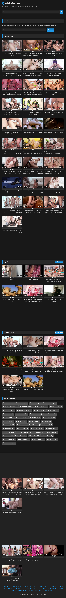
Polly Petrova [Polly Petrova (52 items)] (9, 432)
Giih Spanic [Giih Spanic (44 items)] (9, 417)
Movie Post (42, 586)
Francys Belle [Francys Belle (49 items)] (37, 414)
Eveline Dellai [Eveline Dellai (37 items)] (22, 414)
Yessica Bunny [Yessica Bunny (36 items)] (10, 443)
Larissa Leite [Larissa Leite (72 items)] (9, 425)
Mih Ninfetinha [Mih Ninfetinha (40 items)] (36, 425)
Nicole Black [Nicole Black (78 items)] (52, 428)
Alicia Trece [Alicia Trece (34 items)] (9, 403)
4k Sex (10, 588)
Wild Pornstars (16, 586)
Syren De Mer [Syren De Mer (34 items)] (10, 439)
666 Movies (11, 3)
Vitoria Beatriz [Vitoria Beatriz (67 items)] (39, 439)
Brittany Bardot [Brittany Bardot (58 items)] (27, 406)
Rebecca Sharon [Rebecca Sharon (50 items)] (25, 432)
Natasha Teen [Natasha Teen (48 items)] (38, 428)
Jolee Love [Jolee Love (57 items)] (9, 421)
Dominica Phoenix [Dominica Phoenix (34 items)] (25, 410)
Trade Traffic (49, 590)
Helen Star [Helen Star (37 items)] (36, 417)
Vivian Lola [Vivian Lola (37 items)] (52, 439)
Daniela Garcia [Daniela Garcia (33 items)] (56, 406)
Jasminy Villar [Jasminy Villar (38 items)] (50, 417)
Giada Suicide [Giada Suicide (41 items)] (51, 414)
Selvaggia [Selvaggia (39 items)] (9, 436)
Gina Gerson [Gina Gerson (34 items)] (22, 417)
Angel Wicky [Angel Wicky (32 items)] (22, 403)
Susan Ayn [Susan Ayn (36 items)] (34, 436)
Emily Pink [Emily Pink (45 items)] (53, 410)
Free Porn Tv (22, 590)
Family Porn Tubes (30, 586)
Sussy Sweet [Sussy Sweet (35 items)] (48, 436)
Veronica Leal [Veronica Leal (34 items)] (24, 439)
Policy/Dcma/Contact (35, 590)
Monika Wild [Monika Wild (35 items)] (9, 428)
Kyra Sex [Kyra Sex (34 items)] (47, 421)
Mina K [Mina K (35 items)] (49, 425)
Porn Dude (52, 586)
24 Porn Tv (19, 588)
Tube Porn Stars (30, 588)
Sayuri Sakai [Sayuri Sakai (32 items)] (51, 432)
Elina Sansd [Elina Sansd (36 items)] (40, 410)
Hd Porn (6, 586)
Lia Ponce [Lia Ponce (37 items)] (23, 425)
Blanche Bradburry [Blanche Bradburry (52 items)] (11, 406)
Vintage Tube (52, 588)
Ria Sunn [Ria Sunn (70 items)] (39, 432)
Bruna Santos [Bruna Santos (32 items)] (42, 406)
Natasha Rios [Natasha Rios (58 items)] (23, 428)
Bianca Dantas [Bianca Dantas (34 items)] (50, 403)
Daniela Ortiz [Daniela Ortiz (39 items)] (9, 410)
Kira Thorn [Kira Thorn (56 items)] (22, 421)
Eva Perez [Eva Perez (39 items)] (9, 414)
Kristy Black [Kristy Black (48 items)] (34, 421)
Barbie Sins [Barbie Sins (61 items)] (36, 403)
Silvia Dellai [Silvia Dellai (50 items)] (21, 436)
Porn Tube (42, 588)
